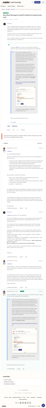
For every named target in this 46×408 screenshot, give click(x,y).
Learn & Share (12, 6)
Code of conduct (7, 379)
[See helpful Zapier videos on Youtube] (30, 403)
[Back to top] (44, 391)
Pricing (5, 397)
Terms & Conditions (18, 392)
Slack (9, 126)
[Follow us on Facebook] (20, 403)
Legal (38, 406)
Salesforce (14, 126)
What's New (21, 6)
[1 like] (10, 206)
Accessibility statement (27, 392)
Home (3, 9)
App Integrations (23, 399)
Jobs (28, 397)
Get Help (3, 6)
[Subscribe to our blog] (25, 403)
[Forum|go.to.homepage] (12, 2)
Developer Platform (17, 397)
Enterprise (33, 397)
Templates (39, 397)
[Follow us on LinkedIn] (23, 403)
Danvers (8, 148)
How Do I (13, 9)
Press (24, 397)
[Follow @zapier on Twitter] (28, 403)
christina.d (9, 291)
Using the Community (8, 381)
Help (10, 397)
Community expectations (9, 383)
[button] (37, 2)
